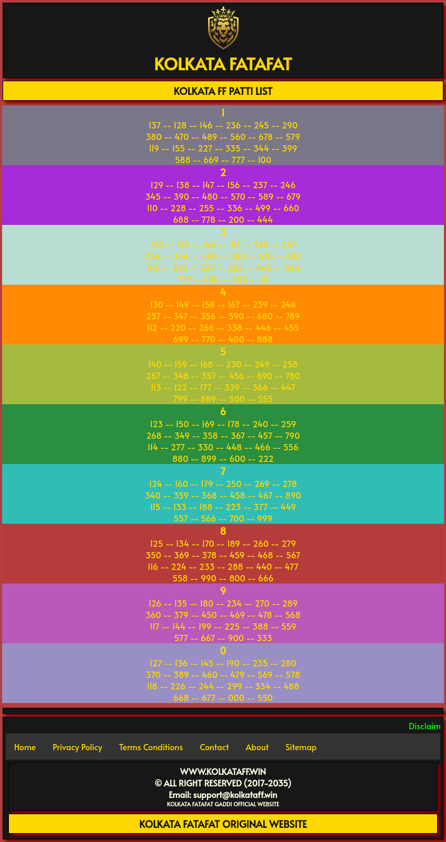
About (257, 746)
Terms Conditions (151, 746)
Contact (214, 746)
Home (25, 746)
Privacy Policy (77, 746)
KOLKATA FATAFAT (223, 63)
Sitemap (301, 746)
